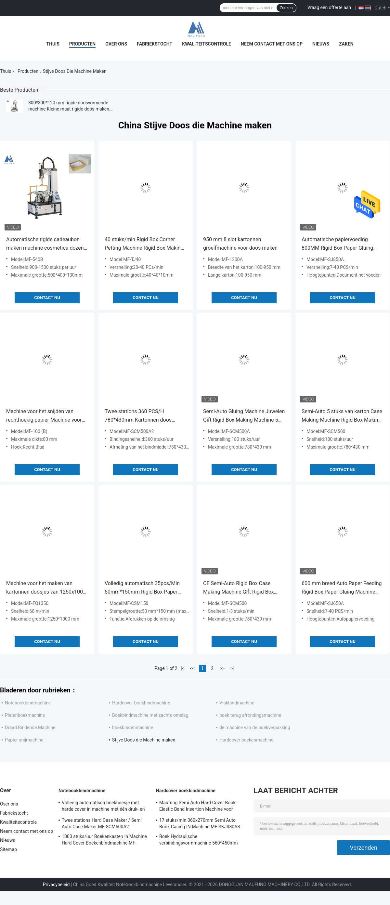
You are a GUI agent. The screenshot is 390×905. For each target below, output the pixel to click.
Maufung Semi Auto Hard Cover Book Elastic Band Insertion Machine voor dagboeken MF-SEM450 (197, 807)
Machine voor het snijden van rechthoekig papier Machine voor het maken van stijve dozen (44, 416)
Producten (82, 43)
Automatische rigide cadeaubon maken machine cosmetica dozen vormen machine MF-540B (45, 244)
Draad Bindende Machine (30, 727)
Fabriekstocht (154, 43)
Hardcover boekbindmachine (141, 702)
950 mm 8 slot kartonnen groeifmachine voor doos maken (240, 243)
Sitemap (8, 849)
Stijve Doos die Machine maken (143, 739)
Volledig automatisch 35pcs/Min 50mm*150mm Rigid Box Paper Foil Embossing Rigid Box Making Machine (143, 588)
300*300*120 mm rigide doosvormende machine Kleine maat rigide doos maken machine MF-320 (68, 109)
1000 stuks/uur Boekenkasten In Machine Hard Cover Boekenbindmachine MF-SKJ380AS (104, 840)
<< (192, 668)
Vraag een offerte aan (329, 7)
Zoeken (286, 8)
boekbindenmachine (132, 727)
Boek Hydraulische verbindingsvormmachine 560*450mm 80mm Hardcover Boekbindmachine (198, 840)
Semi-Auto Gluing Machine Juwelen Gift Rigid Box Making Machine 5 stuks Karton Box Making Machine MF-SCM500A (244, 416)
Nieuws (320, 43)
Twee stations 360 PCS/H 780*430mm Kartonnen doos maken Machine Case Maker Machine (138, 416)
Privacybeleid (56, 884)
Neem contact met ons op (272, 43)
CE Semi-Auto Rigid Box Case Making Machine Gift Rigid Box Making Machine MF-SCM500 (238, 588)
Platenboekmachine (25, 715)
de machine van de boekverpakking (254, 727)
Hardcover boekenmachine (246, 739)
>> (222, 668)
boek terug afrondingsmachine (250, 715)
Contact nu (47, 297)
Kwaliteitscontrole (206, 43)
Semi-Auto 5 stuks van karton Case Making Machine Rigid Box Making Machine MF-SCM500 (342, 416)
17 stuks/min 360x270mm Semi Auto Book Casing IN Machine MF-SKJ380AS (199, 823)
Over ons (116, 43)
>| (232, 668)
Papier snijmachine (24, 739)
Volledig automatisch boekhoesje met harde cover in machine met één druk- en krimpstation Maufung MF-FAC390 (103, 807)
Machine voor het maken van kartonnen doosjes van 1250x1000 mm (46, 588)
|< (182, 668)
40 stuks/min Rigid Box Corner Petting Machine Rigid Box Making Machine (144, 244)
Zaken (346, 43)
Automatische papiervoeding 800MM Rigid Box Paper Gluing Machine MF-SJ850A (337, 244)
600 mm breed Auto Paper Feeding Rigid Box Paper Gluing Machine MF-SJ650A (342, 588)
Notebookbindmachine (28, 702)
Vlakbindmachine (236, 702)
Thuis (52, 43)
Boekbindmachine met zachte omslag (150, 715)
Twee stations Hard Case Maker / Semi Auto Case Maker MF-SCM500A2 (102, 823)
